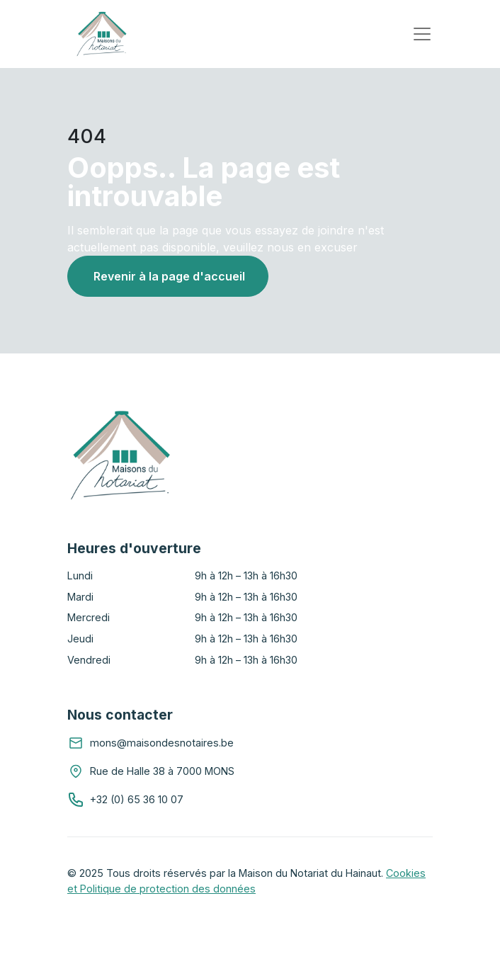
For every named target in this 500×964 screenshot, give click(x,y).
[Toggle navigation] (422, 34)
